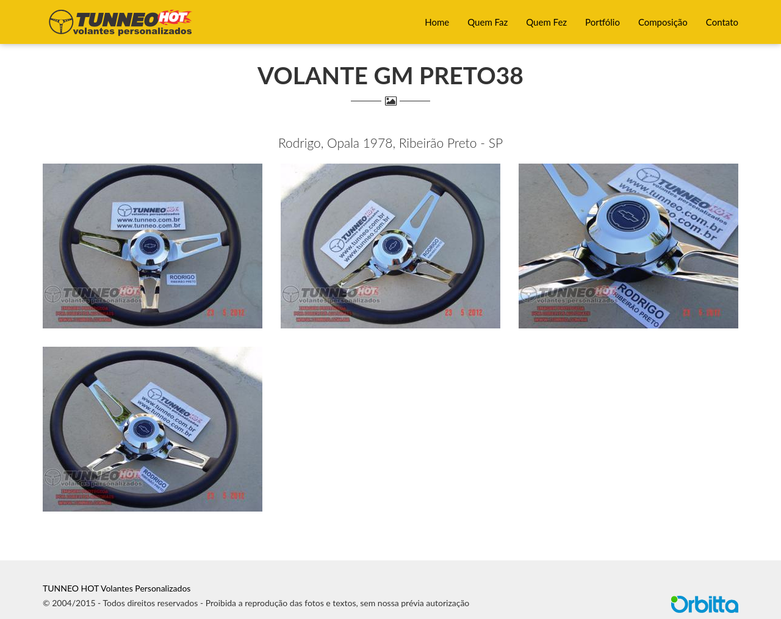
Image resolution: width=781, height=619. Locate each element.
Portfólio (602, 21)
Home (437, 21)
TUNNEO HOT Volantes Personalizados (116, 588)
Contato (722, 21)
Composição (663, 21)
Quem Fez (546, 21)
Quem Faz (487, 21)
